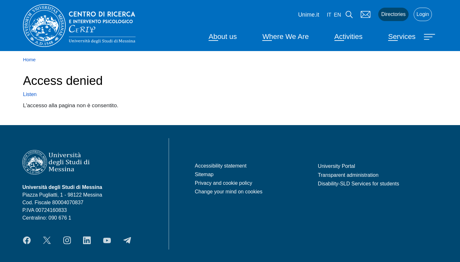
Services (402, 37)
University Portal (336, 166)
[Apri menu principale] (430, 36)
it (329, 15)
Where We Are (285, 37)
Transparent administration (348, 175)
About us (223, 37)
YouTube (107, 240)
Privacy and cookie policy (223, 183)
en (337, 15)
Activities (348, 37)
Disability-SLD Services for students (358, 183)
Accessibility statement (221, 165)
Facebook (27, 240)
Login (423, 14)
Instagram (67, 240)
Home (29, 59)
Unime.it (308, 14)
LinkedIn (87, 240)
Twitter (47, 240)
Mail (365, 14)
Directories (393, 14)
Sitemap (204, 174)
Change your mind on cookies (229, 191)
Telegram (127, 240)
